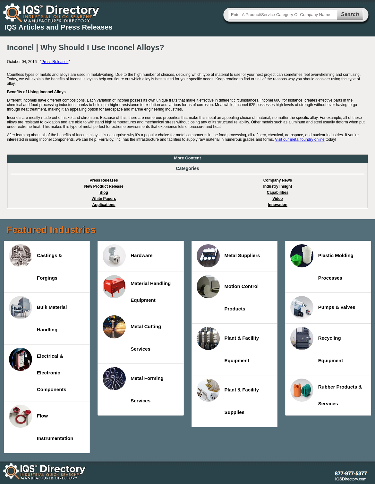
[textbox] (283, 15)
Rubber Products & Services (326, 392)
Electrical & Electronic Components (37, 370)
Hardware (127, 255)
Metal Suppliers (228, 255)
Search (350, 14)
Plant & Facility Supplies (228, 397)
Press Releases (54, 61)
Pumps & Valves (322, 307)
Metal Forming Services (133, 385)
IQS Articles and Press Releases (58, 27)
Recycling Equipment (316, 345)
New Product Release (104, 186)
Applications (103, 204)
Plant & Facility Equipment (228, 345)
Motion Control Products (228, 293)
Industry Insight (277, 186)
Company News (277, 180)
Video (277, 198)
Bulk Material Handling (38, 314)
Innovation (277, 204)
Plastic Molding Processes (322, 262)
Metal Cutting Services (132, 333)
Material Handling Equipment (137, 289)
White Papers (104, 198)
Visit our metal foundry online (300, 139)
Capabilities (277, 192)
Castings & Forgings (35, 262)
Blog (103, 192)
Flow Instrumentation (41, 423)
